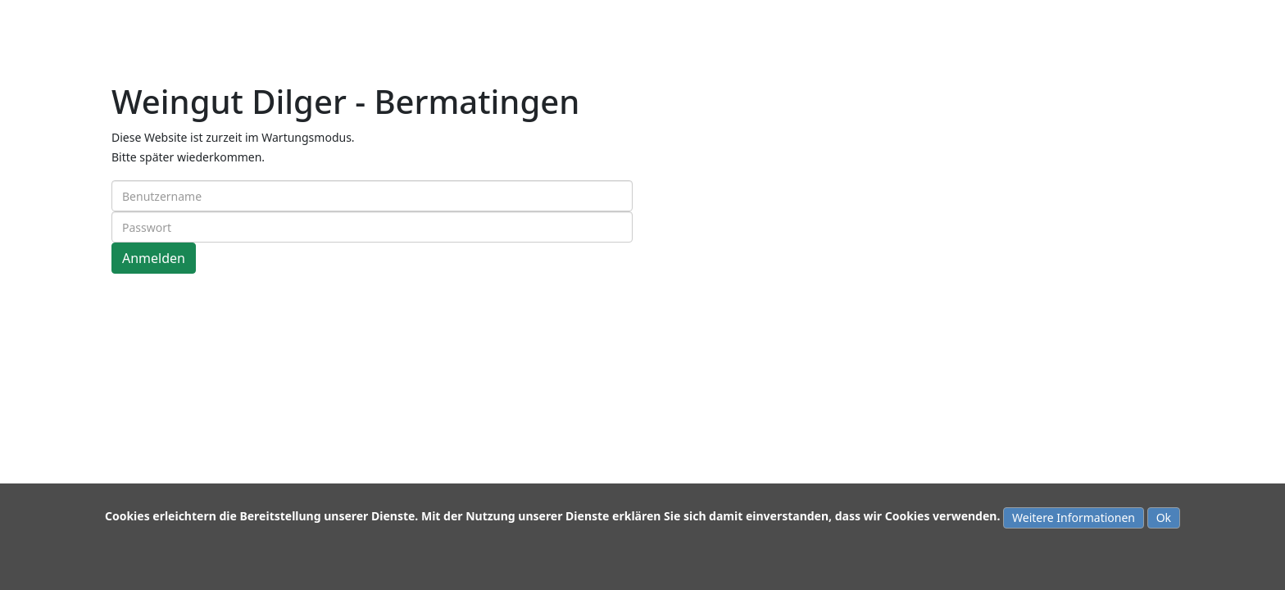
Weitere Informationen (1073, 517)
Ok (1163, 517)
